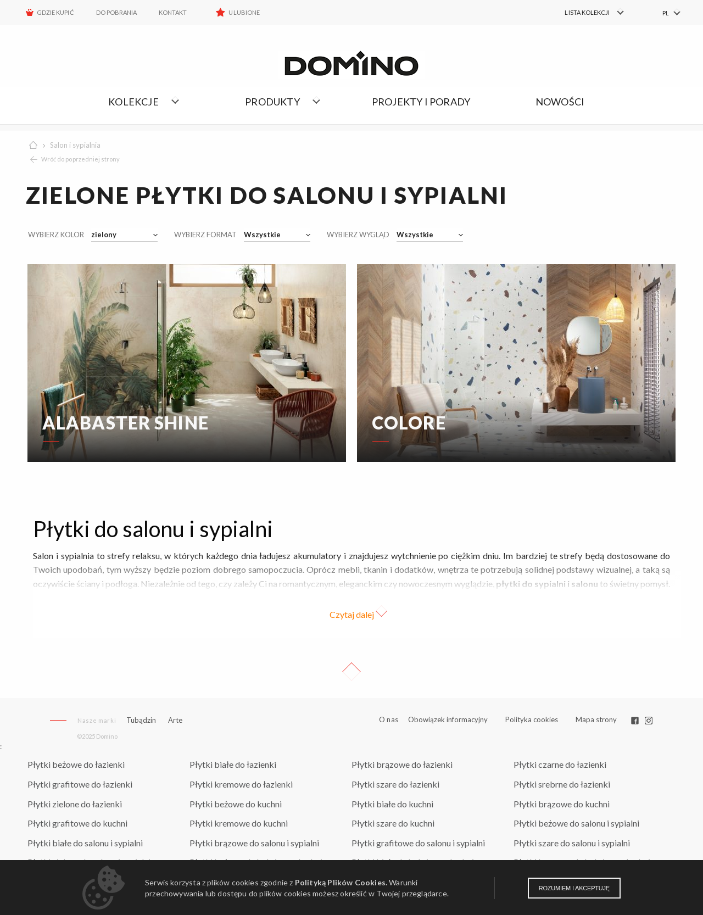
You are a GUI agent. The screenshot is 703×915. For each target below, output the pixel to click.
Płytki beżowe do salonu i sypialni (576, 823)
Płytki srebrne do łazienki (562, 784)
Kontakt (173, 12)
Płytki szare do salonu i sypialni (572, 843)
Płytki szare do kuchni (393, 823)
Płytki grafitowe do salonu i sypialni (418, 843)
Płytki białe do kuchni (392, 804)
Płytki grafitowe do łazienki (79, 784)
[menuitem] (588, 12)
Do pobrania (116, 12)
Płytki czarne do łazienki (560, 764)
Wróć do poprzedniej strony (80, 159)
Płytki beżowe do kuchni (235, 804)
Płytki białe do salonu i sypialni (85, 843)
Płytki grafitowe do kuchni (77, 823)
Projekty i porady (421, 101)
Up (351, 671)
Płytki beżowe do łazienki (76, 764)
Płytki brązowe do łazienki (402, 764)
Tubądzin (141, 720)
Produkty (272, 101)
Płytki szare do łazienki (395, 784)
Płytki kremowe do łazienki (241, 784)
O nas (388, 719)
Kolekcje (133, 101)
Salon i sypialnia (75, 145)
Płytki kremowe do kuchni (238, 823)
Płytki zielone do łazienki (74, 804)
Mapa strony (596, 719)
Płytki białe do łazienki (232, 764)
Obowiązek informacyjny (448, 719)
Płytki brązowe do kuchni (562, 804)
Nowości (559, 101)
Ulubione (243, 12)
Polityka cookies (531, 719)
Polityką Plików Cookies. (341, 882)
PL (665, 12)
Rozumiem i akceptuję (574, 888)
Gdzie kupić (55, 12)
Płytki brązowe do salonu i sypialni (254, 843)
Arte (175, 720)
